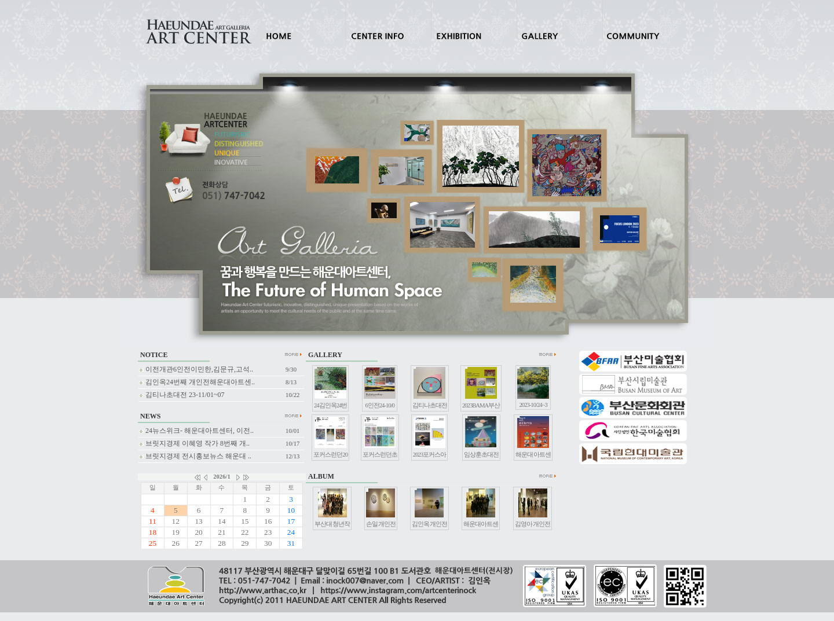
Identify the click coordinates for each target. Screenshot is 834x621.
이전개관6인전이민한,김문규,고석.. (196, 369)
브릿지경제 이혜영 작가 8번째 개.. (194, 443)
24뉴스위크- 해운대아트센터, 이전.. (196, 431)
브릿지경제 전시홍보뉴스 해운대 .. (195, 456)
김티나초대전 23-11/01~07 (181, 395)
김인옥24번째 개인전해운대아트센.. (197, 382)
